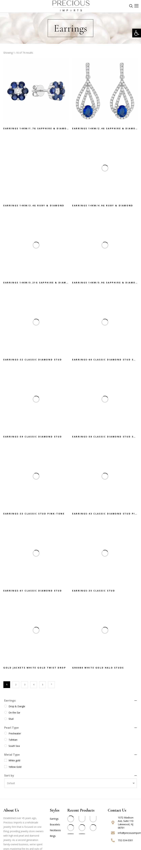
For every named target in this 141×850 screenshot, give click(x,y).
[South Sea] (5, 745)
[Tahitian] (5, 739)
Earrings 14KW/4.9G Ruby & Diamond (102, 207)
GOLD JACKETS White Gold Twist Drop (34, 669)
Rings (53, 836)
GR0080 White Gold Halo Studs (98, 669)
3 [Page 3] (24, 684)
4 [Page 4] (33, 684)
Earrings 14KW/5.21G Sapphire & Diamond (38, 284)
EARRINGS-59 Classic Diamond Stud (32, 438)
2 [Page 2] (15, 684)
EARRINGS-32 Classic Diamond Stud (32, 361)
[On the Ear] (5, 712)
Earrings (54, 818)
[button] (136, 33)
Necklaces (55, 830)
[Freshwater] (5, 733)
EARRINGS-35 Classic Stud (93, 592)
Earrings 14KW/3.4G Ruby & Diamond (33, 207)
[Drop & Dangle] (5, 706)
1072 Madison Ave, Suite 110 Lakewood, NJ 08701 (125, 822)
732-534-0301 (125, 840)
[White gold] (5, 760)
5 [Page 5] (42, 684)
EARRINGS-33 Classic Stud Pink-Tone (34, 515)
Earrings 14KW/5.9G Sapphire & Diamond (106, 284)
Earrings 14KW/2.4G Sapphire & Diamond (106, 128)
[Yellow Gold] (5, 766)
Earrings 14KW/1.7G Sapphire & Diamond (37, 128)
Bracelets (55, 824)
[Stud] (5, 718)
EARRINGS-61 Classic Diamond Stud (32, 592)
